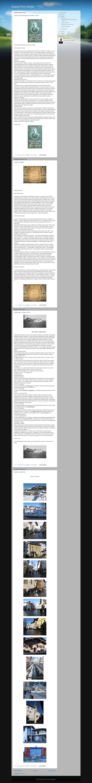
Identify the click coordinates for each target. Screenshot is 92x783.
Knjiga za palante (19, 162)
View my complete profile (68, 40)
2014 (61, 33)
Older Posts (52, 770)
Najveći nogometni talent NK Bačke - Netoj (26, 15)
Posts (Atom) (23, 773)
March (63, 17)
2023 (61, 14)
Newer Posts (18, 770)
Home (35, 770)
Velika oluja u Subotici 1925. (22, 312)
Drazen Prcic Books (23, 6)
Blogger (53, 779)
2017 (61, 16)
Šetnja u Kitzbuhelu (19, 472)
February (64, 28)
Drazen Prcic (68, 38)
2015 (61, 31)
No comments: (34, 155)
